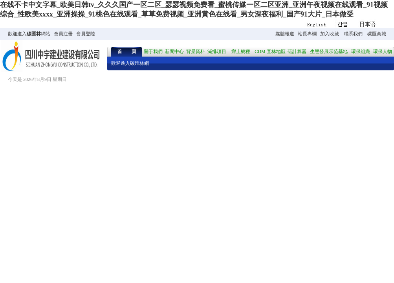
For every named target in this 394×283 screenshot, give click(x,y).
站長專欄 (307, 34)
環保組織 (360, 51)
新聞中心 (174, 51)
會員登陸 (85, 34)
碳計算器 (297, 51)
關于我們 (153, 51)
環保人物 (382, 51)
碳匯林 (34, 34)
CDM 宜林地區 (270, 51)
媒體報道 (284, 34)
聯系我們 (353, 34)
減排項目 (216, 51)
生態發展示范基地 (329, 51)
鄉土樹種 (240, 51)
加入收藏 (329, 34)
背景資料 (195, 51)
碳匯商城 (376, 34)
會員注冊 (63, 34)
